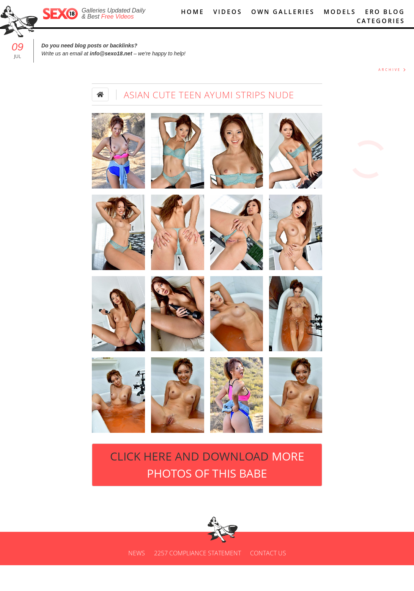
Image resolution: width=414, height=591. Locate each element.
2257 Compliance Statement (197, 577)
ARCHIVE (389, 70)
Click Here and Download (207, 466)
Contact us (268, 577)
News (136, 577)
